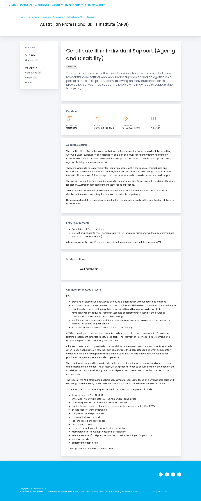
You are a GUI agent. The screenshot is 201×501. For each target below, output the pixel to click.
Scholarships (42, 4)
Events (28, 82)
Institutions (26, 4)
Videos (31, 77)
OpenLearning (40, 489)
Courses (13, 4)
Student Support (95, 4)
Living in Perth (74, 4)
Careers (57, 4)
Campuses (33, 72)
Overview (30, 47)
